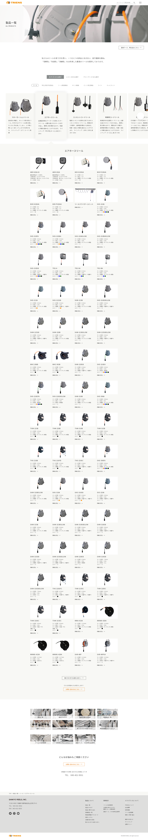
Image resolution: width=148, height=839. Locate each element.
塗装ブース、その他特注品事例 (111, 811)
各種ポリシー (128, 824)
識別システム (88, 817)
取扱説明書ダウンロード (91, 815)
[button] (140, 116)
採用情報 (127, 810)
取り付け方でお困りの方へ (72, 678)
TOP (10, 793)
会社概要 (127, 807)
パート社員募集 (129, 812)
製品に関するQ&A (90, 810)
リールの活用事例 (108, 805)
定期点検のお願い (90, 819)
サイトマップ (128, 822)
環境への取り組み (129, 815)
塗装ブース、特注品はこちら (130, 48)
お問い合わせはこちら (72, 689)
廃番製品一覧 (88, 812)
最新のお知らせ (129, 819)
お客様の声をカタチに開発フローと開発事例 (109, 808)
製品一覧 (15, 793)
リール (21, 793)
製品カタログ (88, 807)
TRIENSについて (129, 805)
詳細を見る (33, 183)
